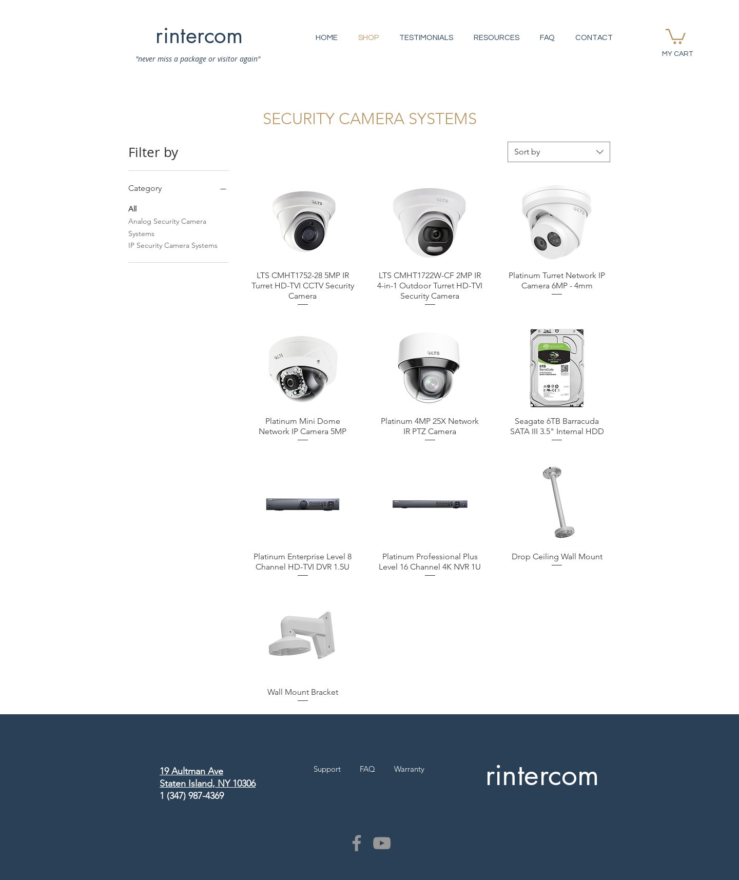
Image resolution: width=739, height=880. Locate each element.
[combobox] (559, 152)
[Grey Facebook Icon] (356, 843)
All (132, 208)
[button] (676, 35)
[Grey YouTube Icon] (382, 843)
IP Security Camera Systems (173, 245)
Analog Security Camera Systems (167, 227)
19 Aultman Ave (191, 771)
